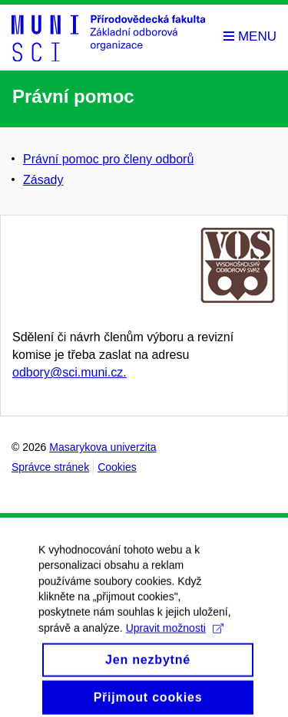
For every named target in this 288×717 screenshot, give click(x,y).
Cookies (117, 467)
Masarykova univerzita (102, 447)
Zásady (43, 179)
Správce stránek (50, 467)
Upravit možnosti (174, 635)
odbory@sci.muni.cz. (69, 372)
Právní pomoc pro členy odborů (108, 159)
